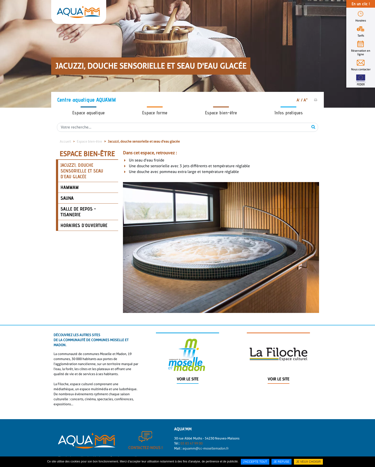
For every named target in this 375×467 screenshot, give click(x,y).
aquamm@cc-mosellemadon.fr (205, 451)
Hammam (70, 187)
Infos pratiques (288, 113)
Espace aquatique (88, 113)
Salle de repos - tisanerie (78, 211)
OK (313, 127)
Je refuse (281, 461)
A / (300, 100)
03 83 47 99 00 (191, 446)
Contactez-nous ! (145, 451)
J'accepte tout (255, 461)
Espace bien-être (221, 113)
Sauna (67, 198)
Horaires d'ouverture (84, 225)
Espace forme (154, 113)
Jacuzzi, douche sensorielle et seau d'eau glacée (144, 141)
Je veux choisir (308, 461)
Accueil (65, 141)
